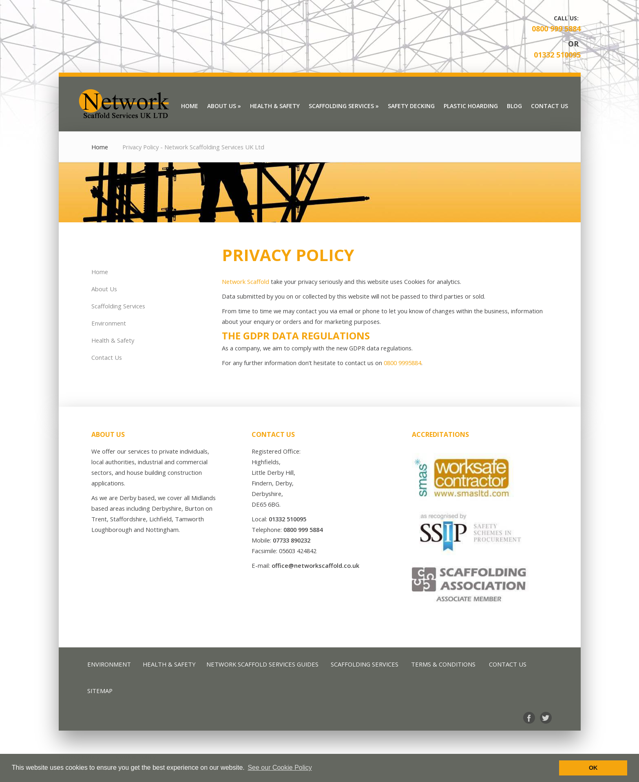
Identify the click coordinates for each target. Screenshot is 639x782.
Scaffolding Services (118, 306)
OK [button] (593, 767)
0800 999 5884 (556, 28)
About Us (104, 289)
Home (99, 147)
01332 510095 (557, 55)
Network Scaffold (245, 281)
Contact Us (106, 357)
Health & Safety (112, 340)
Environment (108, 323)
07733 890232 (291, 540)
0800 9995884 (402, 363)
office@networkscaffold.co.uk (315, 565)
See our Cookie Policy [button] (280, 767)
